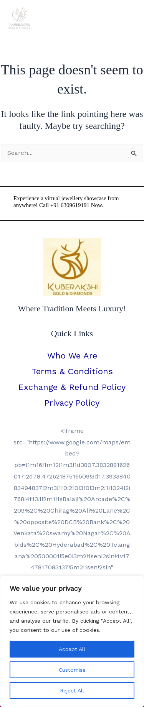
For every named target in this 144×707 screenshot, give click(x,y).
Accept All (72, 649)
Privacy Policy (72, 403)
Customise (72, 670)
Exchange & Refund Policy (72, 387)
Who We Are (72, 355)
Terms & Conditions (72, 371)
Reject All (72, 690)
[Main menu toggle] (127, 17)
